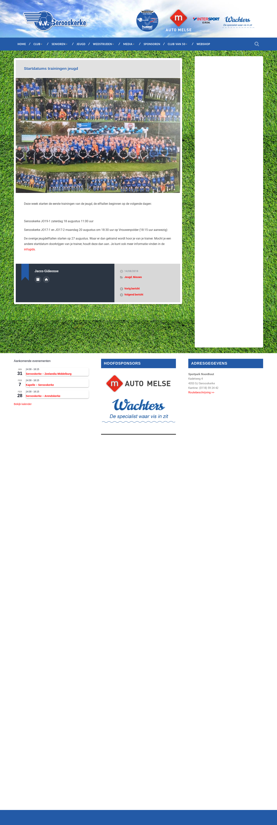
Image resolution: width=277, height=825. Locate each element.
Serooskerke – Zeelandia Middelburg (49, 373)
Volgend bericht (133, 294)
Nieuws (137, 277)
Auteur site (46, 279)
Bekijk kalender (23, 404)
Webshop (203, 44)
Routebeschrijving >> (201, 392)
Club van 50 (176, 44)
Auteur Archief (38, 279)
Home (22, 44)
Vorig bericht (132, 288)
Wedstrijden (102, 44)
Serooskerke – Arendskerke (43, 395)
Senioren (58, 44)
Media (127, 44)
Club (37, 44)
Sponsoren (152, 44)
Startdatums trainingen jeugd (51, 68)
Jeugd (81, 44)
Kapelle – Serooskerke (40, 384)
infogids (29, 249)
